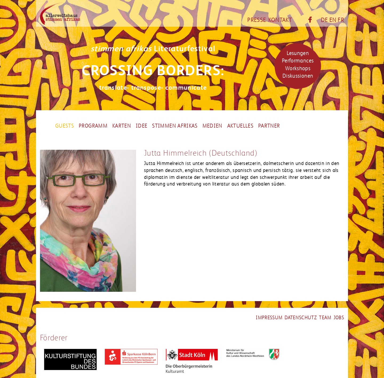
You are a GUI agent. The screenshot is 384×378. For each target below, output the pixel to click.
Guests (64, 126)
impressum (269, 317)
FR (341, 20)
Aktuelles (240, 126)
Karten (121, 126)
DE (324, 20)
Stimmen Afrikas (174, 126)
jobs (339, 317)
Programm (93, 126)
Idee (141, 126)
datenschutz (301, 317)
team (325, 317)
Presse (256, 20)
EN (333, 20)
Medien (212, 126)
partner (269, 126)
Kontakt (280, 20)
